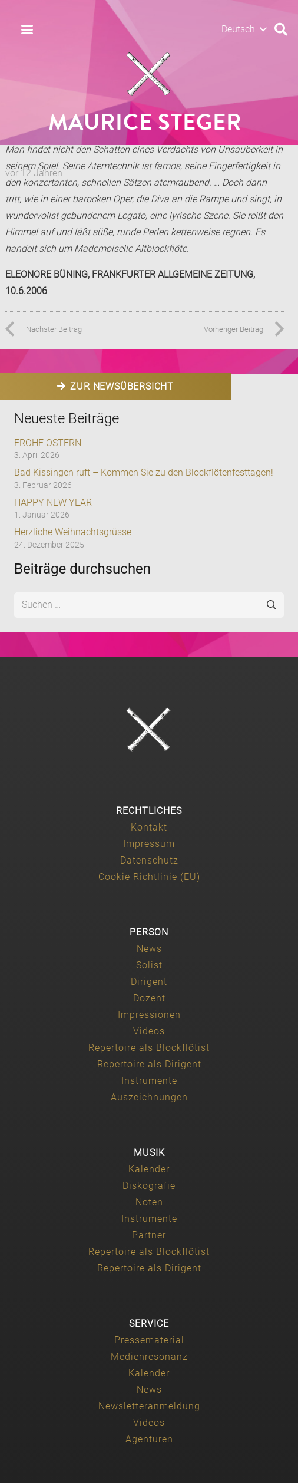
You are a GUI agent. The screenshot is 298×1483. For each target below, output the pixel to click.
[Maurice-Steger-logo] (149, 74)
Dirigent (149, 981)
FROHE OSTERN (47, 443)
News (149, 948)
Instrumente (149, 1080)
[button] (27, 29)
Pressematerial (149, 1340)
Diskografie (149, 1185)
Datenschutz (149, 860)
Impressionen (149, 1014)
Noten (149, 1202)
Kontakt (149, 827)
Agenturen (149, 1439)
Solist (149, 965)
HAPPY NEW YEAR (53, 502)
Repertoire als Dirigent (149, 1064)
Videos (149, 1031)
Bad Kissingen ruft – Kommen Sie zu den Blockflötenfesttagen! (143, 472)
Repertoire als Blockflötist (149, 1047)
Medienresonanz (149, 1356)
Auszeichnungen (149, 1097)
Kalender (149, 1169)
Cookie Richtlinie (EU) (149, 876)
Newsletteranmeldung (149, 1406)
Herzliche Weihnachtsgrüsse (72, 532)
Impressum (149, 843)
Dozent (149, 998)
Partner (149, 1235)
